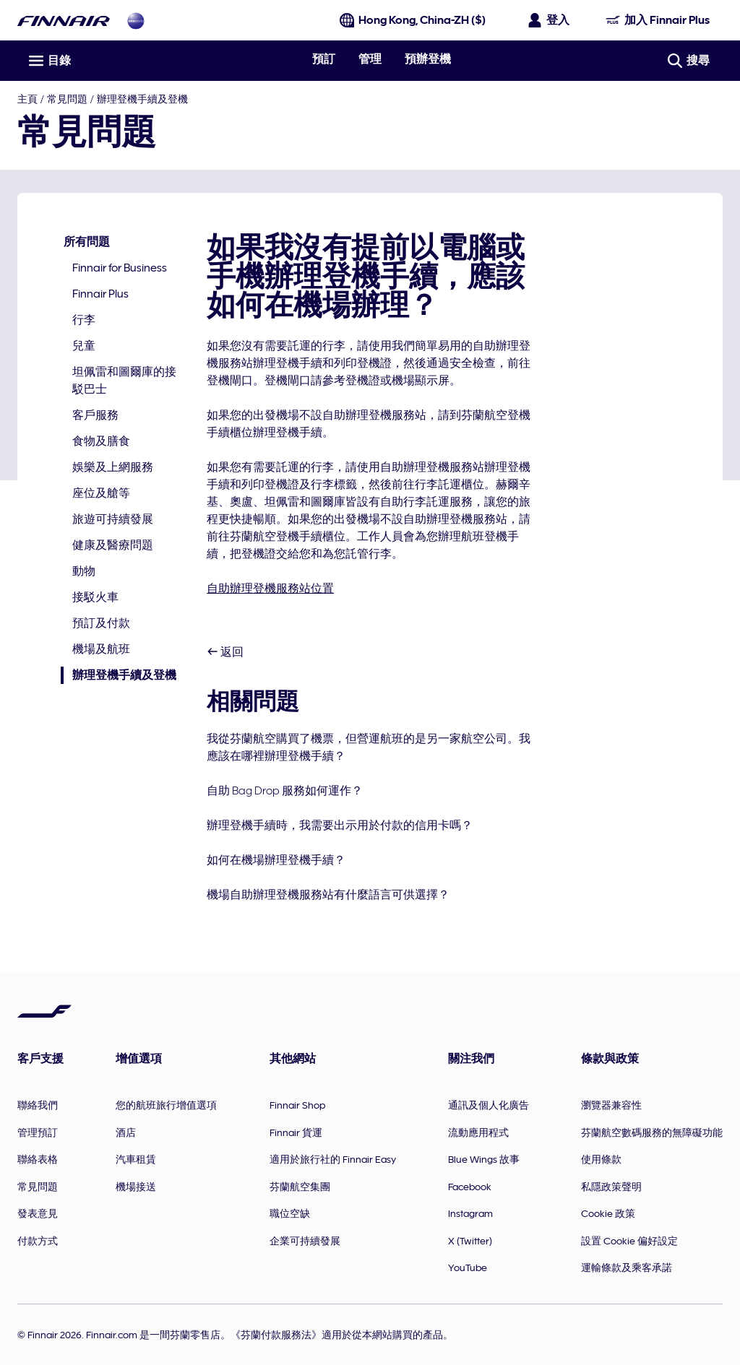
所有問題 (87, 241)
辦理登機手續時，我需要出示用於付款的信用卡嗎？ (340, 825)
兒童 (83, 345)
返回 (225, 652)
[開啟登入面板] (549, 20)
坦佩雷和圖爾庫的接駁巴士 (124, 380)
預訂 (323, 59)
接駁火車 (95, 597)
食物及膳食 (101, 441)
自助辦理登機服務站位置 (270, 588)
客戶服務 (95, 415)
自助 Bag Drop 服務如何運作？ (285, 790)
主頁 (27, 99)
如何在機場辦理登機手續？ (276, 860)
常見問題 (67, 99)
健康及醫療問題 (112, 545)
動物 (83, 571)
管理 (370, 59)
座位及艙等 (101, 493)
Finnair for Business (119, 267)
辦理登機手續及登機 (142, 99)
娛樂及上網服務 (112, 467)
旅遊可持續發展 (112, 519)
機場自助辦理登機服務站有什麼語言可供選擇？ (328, 894)
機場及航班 (101, 649)
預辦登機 (428, 59)
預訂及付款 (101, 623)
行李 (83, 319)
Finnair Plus (100, 293)
